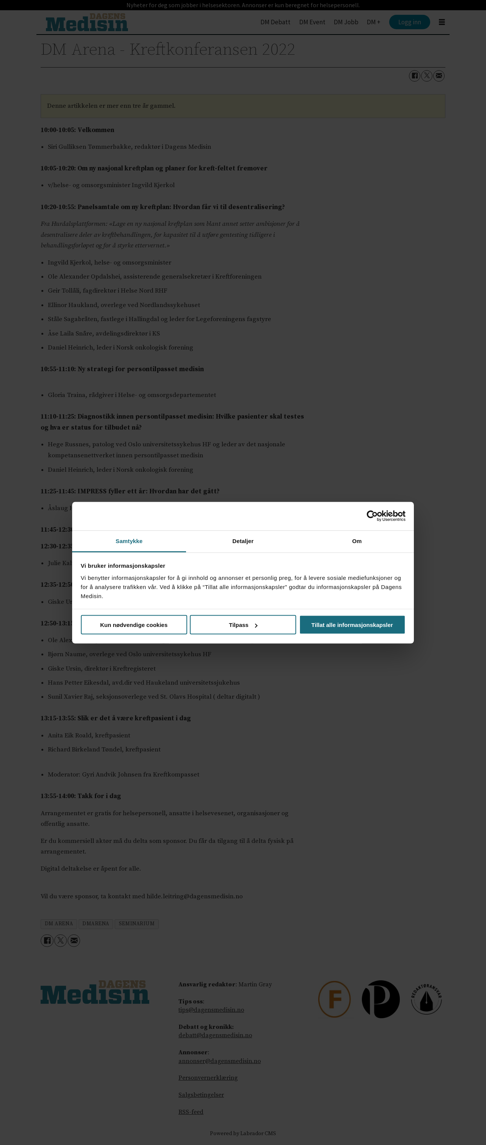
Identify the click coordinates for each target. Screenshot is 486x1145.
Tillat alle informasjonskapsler (352, 625)
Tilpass (243, 625)
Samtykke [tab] (129, 540)
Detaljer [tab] (243, 540)
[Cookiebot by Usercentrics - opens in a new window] (372, 516)
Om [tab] (356, 540)
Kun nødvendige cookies (134, 625)
